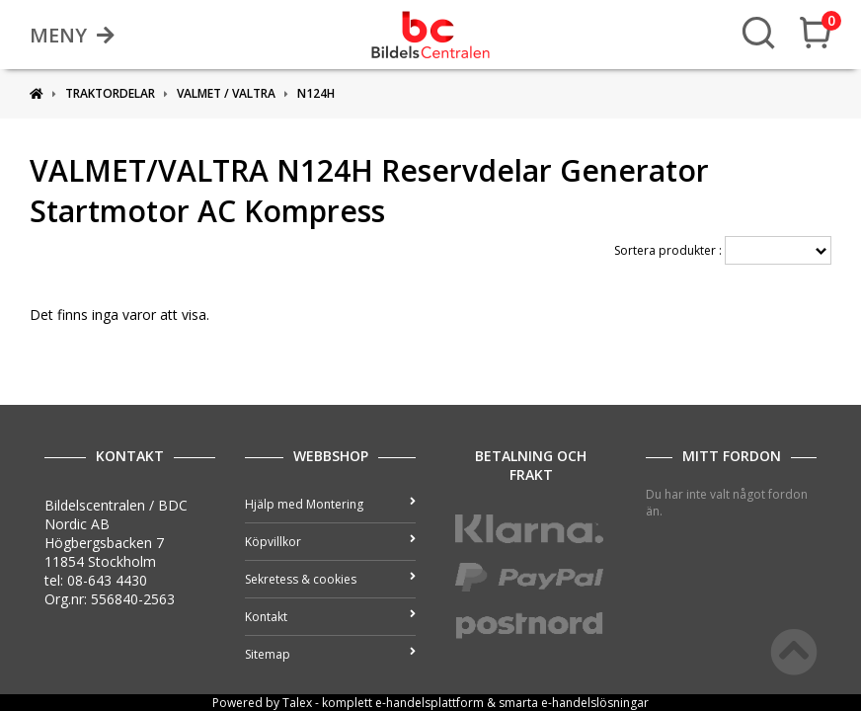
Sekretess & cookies (330, 579)
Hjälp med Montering (330, 504)
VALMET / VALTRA (226, 93)
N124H (316, 93)
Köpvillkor (330, 541)
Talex (297, 702)
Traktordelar (110, 93)
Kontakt (330, 616)
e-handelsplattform (429, 702)
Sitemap (330, 654)
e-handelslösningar (595, 702)
